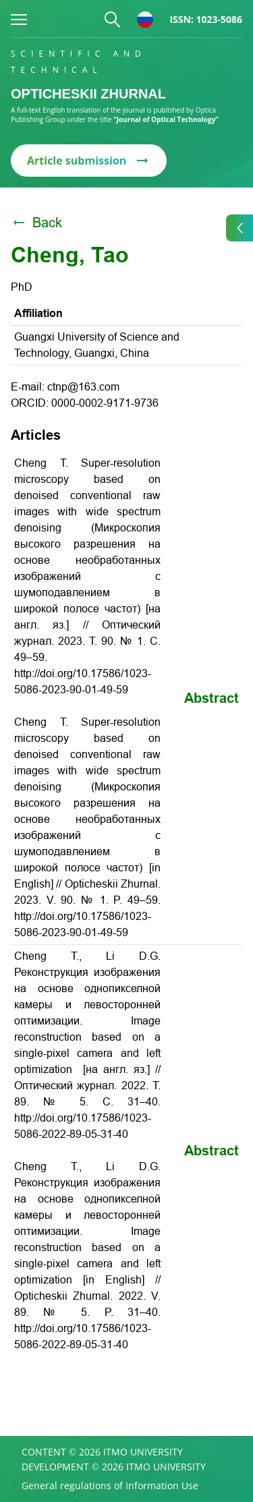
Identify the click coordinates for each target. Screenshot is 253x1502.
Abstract (211, 698)
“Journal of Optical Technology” (166, 119)
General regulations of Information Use (110, 1485)
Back (36, 222)
